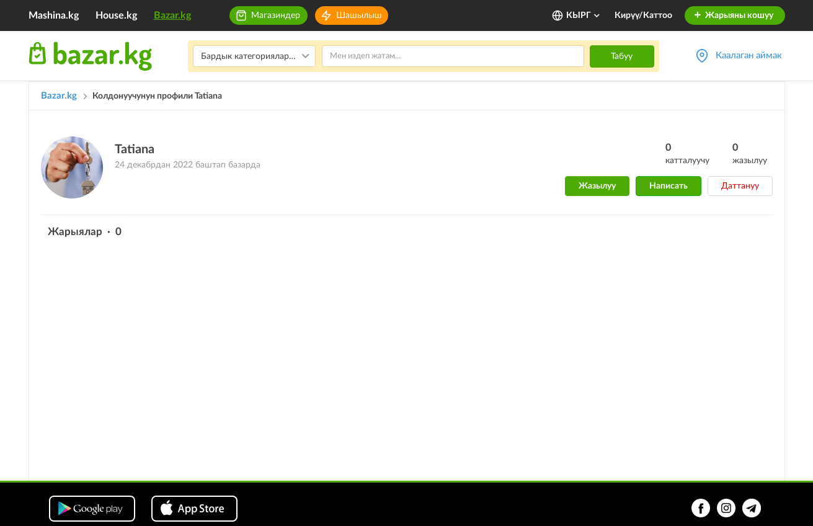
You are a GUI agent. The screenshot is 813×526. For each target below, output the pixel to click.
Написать (668, 186)
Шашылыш (359, 15)
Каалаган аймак (749, 55)
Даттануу (740, 186)
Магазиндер (275, 15)
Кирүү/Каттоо (643, 15)
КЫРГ (583, 15)
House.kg (116, 15)
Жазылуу (597, 186)
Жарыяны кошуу (733, 15)
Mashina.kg (54, 15)
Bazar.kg (172, 15)
